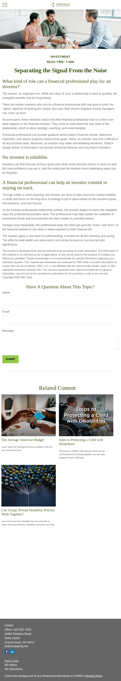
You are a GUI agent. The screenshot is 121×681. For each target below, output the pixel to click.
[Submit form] (10, 359)
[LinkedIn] (12, 651)
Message (8, 330)
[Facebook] (7, 651)
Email (5, 311)
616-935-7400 (22, 629)
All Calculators (14, 669)
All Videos (11, 664)
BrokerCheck (94, 676)
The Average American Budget (22, 440)
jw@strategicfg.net (16, 646)
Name (6, 292)
